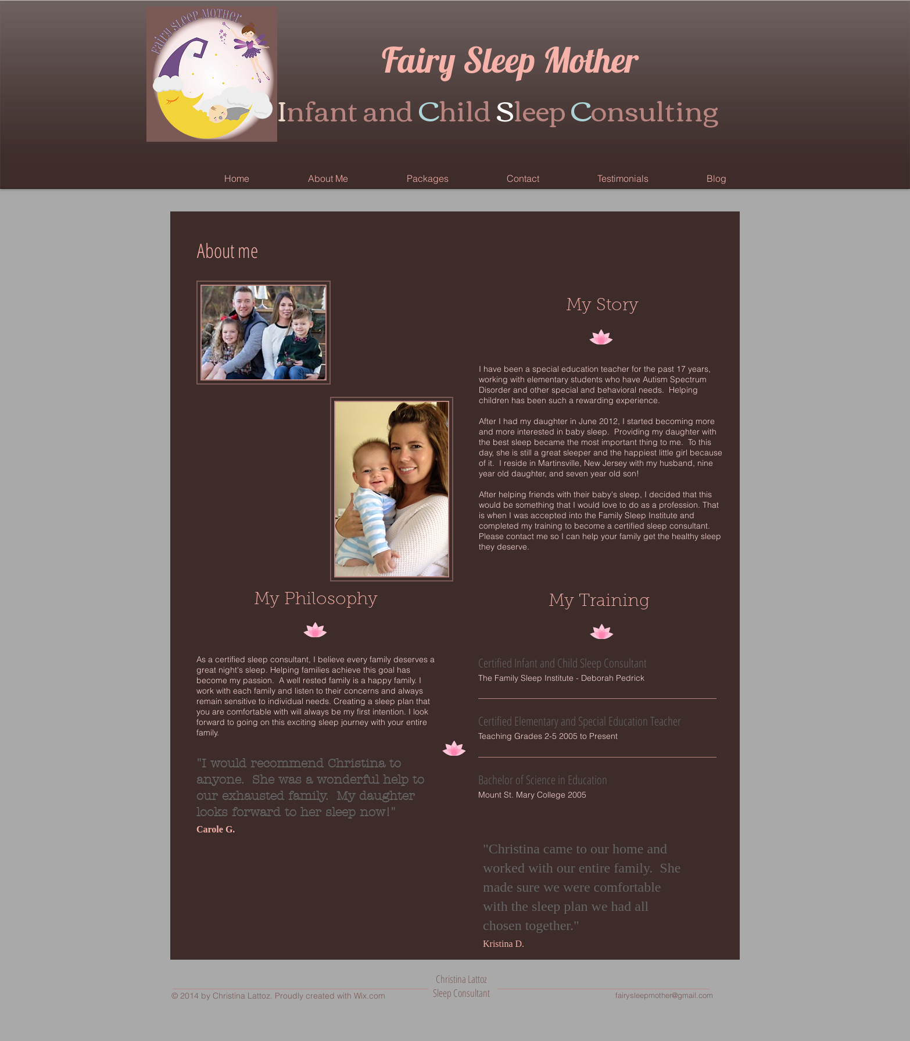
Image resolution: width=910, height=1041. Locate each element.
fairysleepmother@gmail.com (664, 995)
